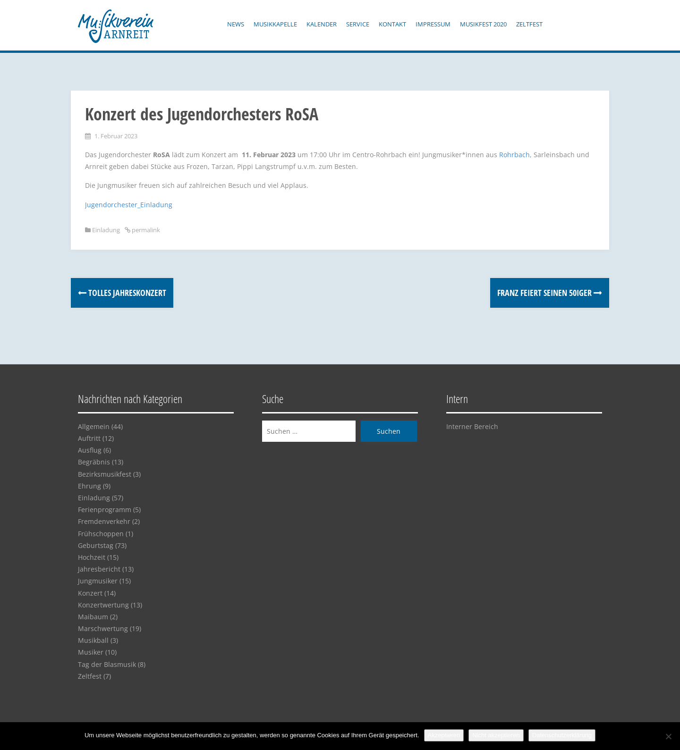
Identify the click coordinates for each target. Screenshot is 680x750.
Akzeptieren (444, 735)
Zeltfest (529, 24)
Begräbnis (94, 461)
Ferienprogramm (104, 509)
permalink (145, 230)
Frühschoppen (101, 533)
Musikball (93, 640)
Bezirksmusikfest (104, 474)
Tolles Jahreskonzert (122, 292)
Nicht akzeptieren (495, 735)
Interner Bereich (472, 426)
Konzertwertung (103, 604)
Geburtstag (95, 545)
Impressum (433, 24)
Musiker (90, 652)
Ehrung (89, 485)
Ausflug (90, 450)
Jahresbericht (99, 569)
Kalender (321, 24)
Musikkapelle (275, 24)
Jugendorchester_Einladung (128, 204)
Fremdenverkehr (104, 521)
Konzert (90, 593)
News (235, 24)
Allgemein (94, 426)
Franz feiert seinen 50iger (549, 292)
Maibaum (93, 616)
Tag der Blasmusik (107, 664)
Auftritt (89, 438)
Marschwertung (103, 628)
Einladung (106, 230)
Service (357, 24)
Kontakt (392, 24)
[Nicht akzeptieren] (668, 736)
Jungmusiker (98, 580)
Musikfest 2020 (483, 24)
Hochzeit (91, 557)
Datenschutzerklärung (562, 735)
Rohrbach (514, 154)
